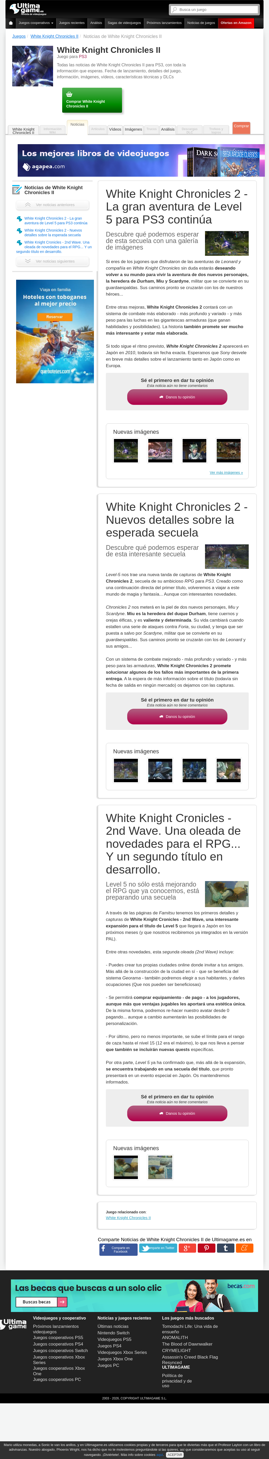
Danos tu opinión (177, 397)
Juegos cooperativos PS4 (58, 1344)
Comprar (241, 126)
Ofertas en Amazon (236, 23)
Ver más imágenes (225, 472)
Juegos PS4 (109, 1345)
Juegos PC (108, 1365)
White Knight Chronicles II (23, 131)
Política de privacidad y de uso (177, 1380)
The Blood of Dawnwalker (187, 1344)
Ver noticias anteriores (50, 204)
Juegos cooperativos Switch (60, 1350)
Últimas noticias (113, 1326)
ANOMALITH (175, 1337)
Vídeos (115, 129)
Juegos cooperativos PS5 (58, 1337)
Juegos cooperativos (36, 23)
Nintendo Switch (114, 1332)
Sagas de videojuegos (124, 23)
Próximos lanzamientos (164, 23)
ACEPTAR (175, 1455)
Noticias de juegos (201, 23)
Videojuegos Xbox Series (122, 1352)
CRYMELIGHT (176, 1350)
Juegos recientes (72, 23)
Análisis (96, 23)
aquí (159, 1455)
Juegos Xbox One (115, 1358)
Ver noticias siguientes (50, 261)
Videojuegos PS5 (114, 1339)
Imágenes (133, 129)
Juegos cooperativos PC (57, 1379)
